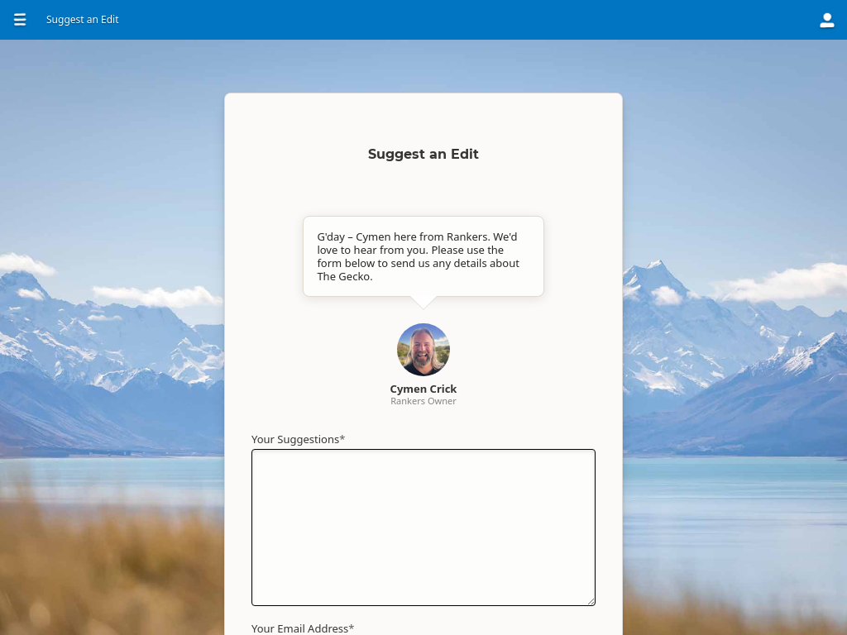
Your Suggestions (298, 439)
